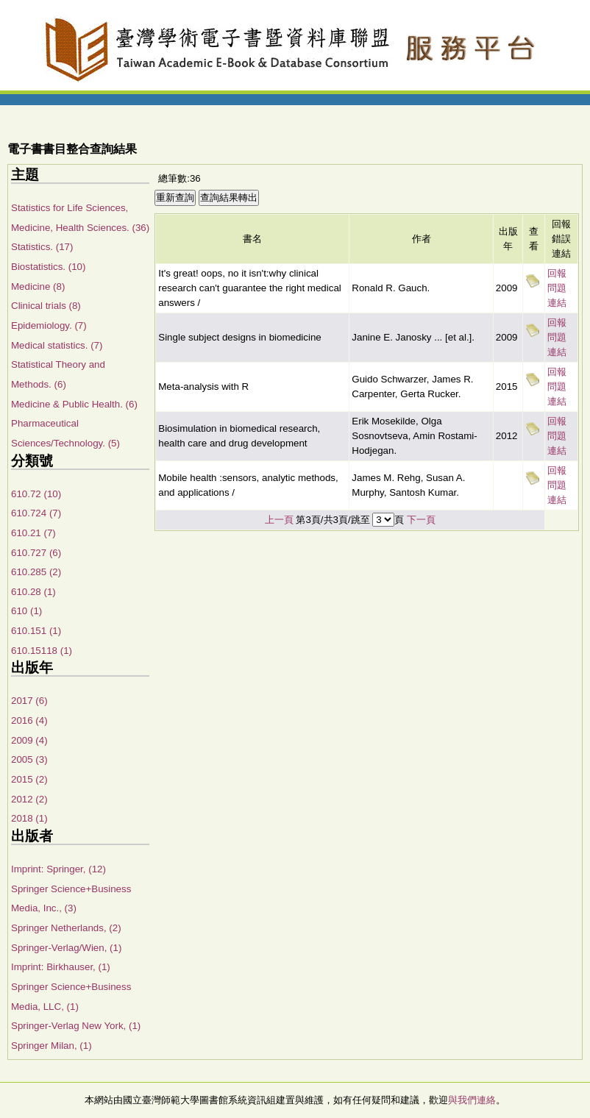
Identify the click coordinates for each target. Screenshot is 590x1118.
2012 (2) (29, 799)
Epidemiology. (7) (49, 325)
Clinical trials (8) (46, 305)
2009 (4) (29, 740)
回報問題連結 (556, 288)
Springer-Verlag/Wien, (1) (66, 947)
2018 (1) (29, 818)
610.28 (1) (33, 591)
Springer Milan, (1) (51, 1045)
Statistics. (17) (42, 246)
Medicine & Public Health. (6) (74, 404)
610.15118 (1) (41, 650)
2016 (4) (29, 720)
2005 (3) (29, 759)
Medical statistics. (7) (56, 345)
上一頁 (279, 519)
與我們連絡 (472, 1099)
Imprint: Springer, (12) (58, 869)
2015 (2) (29, 779)
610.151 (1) (36, 630)
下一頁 (421, 519)
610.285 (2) (36, 571)
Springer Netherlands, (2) (66, 927)
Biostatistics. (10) (48, 266)
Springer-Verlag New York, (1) (76, 1025)
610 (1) (26, 610)
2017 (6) (29, 700)
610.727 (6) (36, 552)
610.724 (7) (36, 513)
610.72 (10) (36, 493)
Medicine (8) (38, 286)
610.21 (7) (33, 532)
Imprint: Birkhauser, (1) (60, 966)
